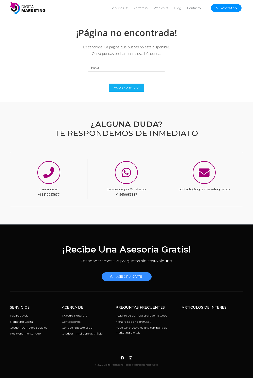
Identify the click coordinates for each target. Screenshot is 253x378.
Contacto (194, 8)
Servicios (119, 8)
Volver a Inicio (126, 87)
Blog (177, 8)
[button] (226, 8)
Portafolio (140, 8)
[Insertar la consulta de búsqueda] (126, 68)
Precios (161, 8)
